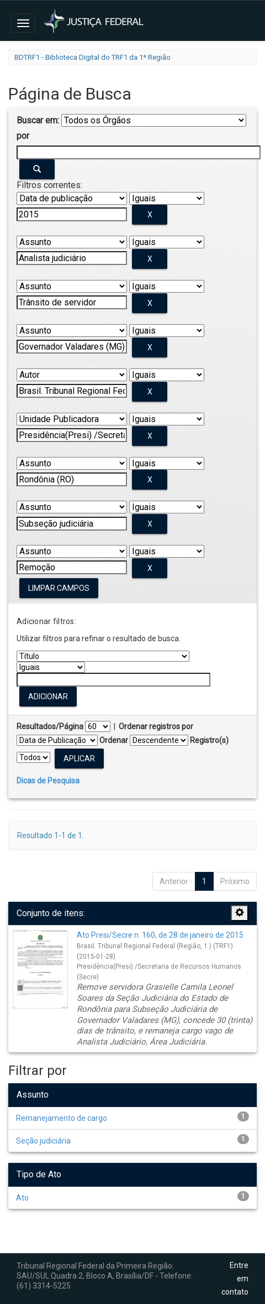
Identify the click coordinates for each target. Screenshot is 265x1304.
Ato (22, 1197)
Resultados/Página (50, 726)
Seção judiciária (43, 1140)
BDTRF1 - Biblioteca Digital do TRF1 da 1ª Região (92, 57)
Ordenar (113, 740)
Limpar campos (58, 588)
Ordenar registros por (156, 726)
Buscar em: (38, 120)
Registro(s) (209, 740)
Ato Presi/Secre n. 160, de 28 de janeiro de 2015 (160, 935)
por (23, 136)
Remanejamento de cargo (61, 1118)
